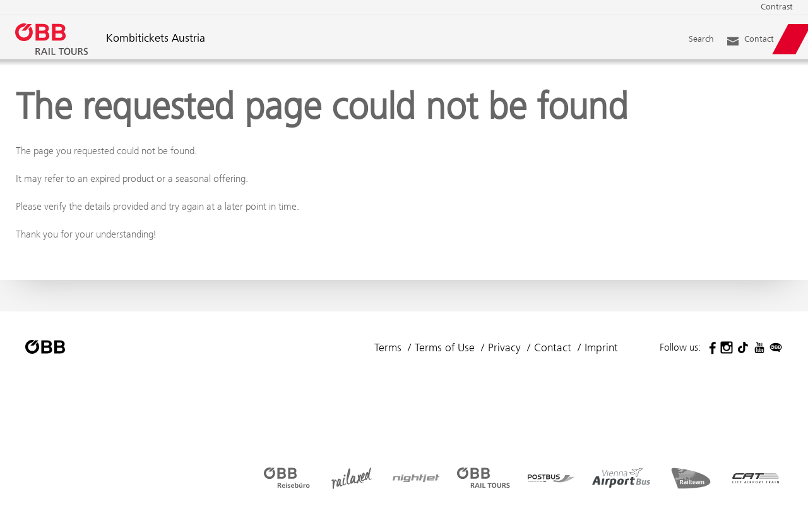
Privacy (504, 347)
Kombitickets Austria (155, 39)
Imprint (601, 347)
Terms (387, 347)
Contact (552, 347)
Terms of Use (445, 347)
